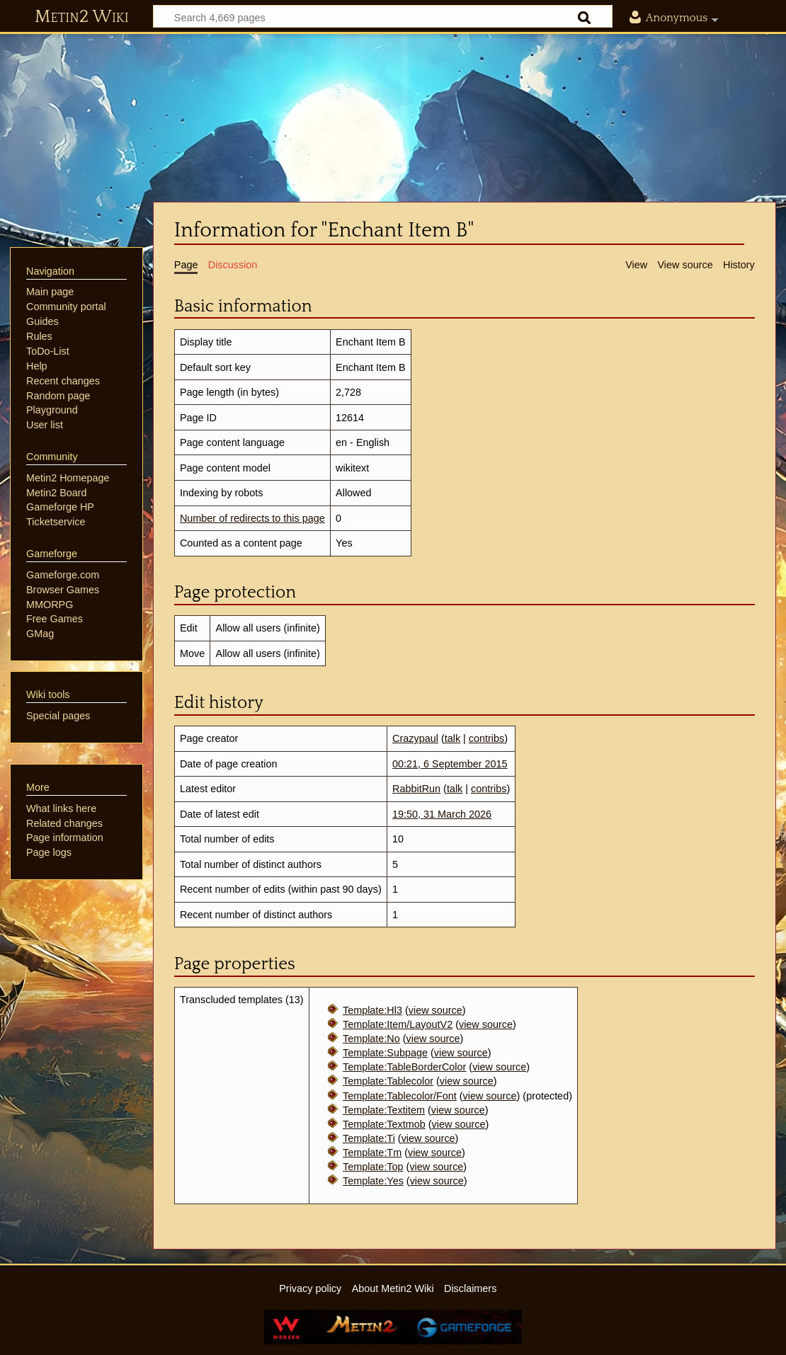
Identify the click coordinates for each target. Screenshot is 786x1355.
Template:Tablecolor (388, 1081)
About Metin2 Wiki (393, 1288)
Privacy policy (310, 1288)
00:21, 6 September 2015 (449, 764)
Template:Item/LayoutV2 (397, 1024)
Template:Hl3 (372, 1010)
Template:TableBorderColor (404, 1067)
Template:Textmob (384, 1124)
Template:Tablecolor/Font (400, 1096)
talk (452, 738)
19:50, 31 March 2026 (441, 814)
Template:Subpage (385, 1052)
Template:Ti (369, 1138)
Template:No (371, 1038)
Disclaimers (470, 1288)
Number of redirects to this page (252, 518)
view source (435, 1010)
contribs (486, 738)
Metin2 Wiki (82, 17)
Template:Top (373, 1166)
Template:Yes (373, 1181)
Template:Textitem (384, 1110)
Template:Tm (372, 1152)
